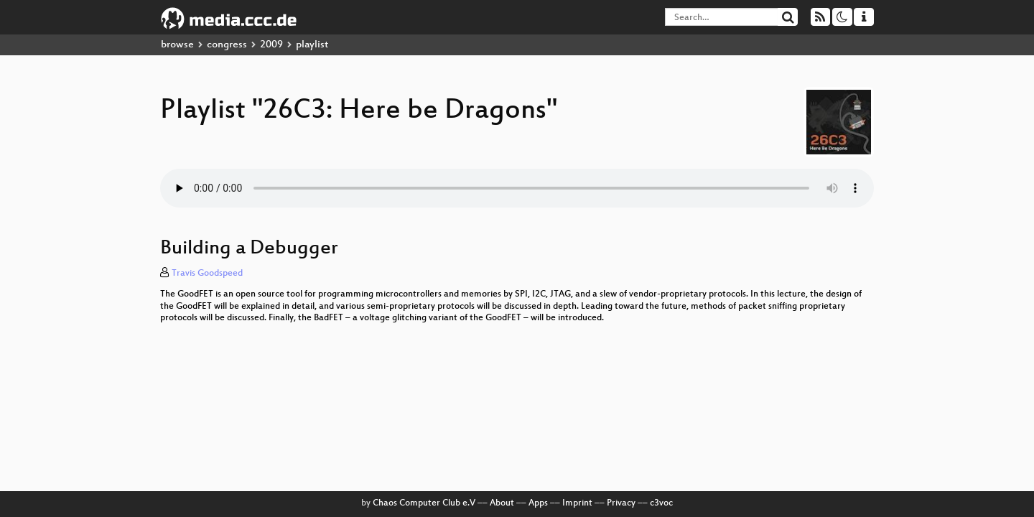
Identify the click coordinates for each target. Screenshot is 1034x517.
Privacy (621, 503)
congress (227, 45)
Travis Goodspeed (207, 274)
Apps (538, 503)
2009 (271, 45)
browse (177, 45)
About (502, 503)
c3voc (661, 503)
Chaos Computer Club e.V (424, 503)
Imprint (577, 503)
